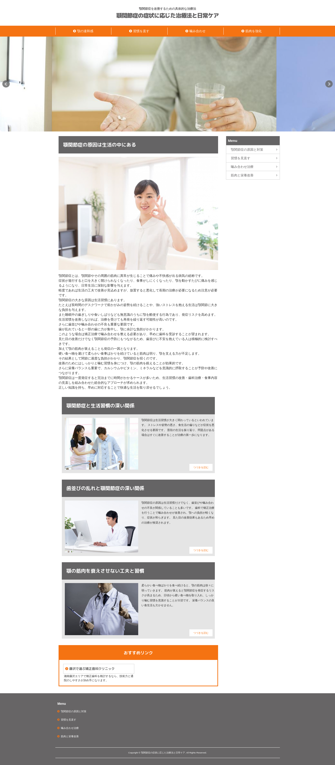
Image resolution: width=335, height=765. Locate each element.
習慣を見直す (240, 158)
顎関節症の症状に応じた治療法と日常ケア (167, 15)
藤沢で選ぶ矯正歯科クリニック (92, 668)
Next (329, 84)
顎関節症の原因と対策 (247, 149)
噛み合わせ (197, 31)
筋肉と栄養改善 (242, 175)
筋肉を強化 (253, 31)
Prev (6, 84)
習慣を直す (141, 31)
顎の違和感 (85, 31)
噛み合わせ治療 (242, 167)
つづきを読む (201, 467)
